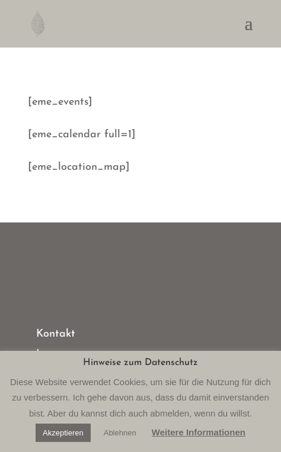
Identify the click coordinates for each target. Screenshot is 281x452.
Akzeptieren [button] (63, 432)
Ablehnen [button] (120, 432)
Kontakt (55, 334)
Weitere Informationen (198, 432)
